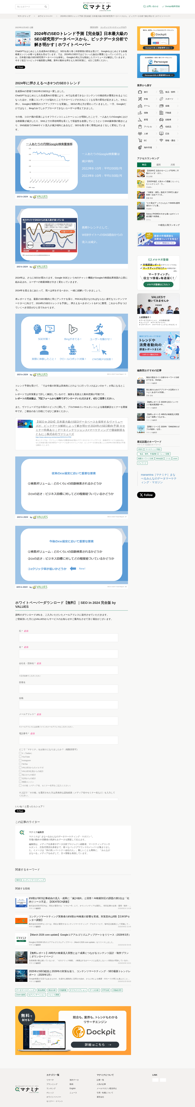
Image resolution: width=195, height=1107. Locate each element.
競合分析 (52, 990)
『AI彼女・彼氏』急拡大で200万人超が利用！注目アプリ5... (162, 193)
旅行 (146, 92)
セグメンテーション (36, 995)
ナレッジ (50, 1093)
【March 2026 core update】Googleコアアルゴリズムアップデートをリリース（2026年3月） (80, 934)
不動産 (168, 113)
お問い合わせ (152, 6)
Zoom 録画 (20, 995)
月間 (172, 165)
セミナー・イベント (54, 1101)
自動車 (168, 119)
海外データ (74, 1080)
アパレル (148, 126)
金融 (167, 106)
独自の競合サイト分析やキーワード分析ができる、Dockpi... (162, 378)
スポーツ (169, 99)
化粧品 (168, 126)
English (73, 1088)
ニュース (73, 1093)
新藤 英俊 (149, 198)
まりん (148, 220)
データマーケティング (25, 990)
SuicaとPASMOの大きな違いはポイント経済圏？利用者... (162, 215)
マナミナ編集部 (36, 832)
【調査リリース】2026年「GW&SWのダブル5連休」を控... (163, 428)
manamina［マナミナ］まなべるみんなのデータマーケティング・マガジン (159, 478)
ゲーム (147, 106)
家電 (146, 119)
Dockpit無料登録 (172, 6)
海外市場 (148, 147)
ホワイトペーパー (45, 16)
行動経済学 (117, 990)
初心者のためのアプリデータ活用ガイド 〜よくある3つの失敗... (162, 391)
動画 (71, 1084)
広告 (167, 133)
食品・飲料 (170, 92)
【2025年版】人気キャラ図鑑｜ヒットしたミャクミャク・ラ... (163, 182)
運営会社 (100, 1097)
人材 (146, 133)
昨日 (144, 165)
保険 (146, 113)
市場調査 (62, 990)
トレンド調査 (53, 995)
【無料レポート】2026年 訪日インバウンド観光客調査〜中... (162, 403)
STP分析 (105, 990)
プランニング (51, 1084)
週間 (158, 165)
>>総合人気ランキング (169, 225)
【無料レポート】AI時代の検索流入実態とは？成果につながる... (162, 415)
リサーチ (50, 1080)
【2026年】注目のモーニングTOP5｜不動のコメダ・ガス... (162, 172)
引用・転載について (105, 1093)
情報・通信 (170, 140)
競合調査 (41, 990)
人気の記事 (101, 1084)
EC (145, 140)
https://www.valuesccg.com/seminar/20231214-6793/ (53, 437)
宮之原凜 (149, 176)
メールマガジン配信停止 (107, 1088)
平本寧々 (149, 187)
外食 (146, 99)
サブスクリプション (78, 990)
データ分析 (94, 990)
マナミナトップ (24, 16)
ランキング (51, 1088)
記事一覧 (100, 1080)
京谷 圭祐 (149, 395)
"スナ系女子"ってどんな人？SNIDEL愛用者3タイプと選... (163, 204)
